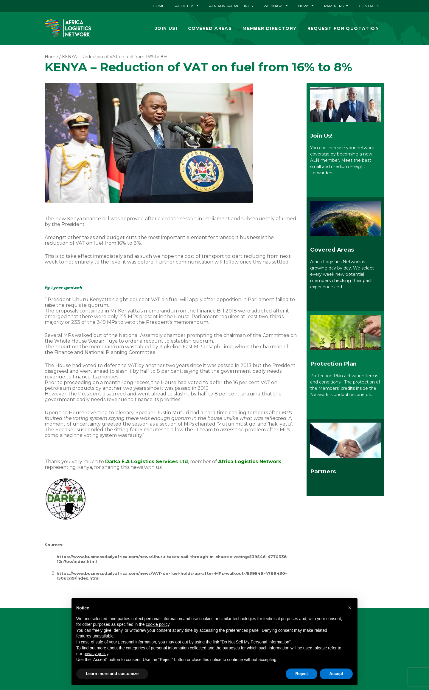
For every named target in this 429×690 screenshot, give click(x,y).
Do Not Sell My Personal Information (255, 642)
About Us (184, 6)
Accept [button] (336, 673)
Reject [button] (301, 673)
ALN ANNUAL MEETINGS (231, 6)
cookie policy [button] (157, 624)
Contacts (369, 6)
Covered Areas (210, 28)
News (303, 6)
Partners (334, 6)
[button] (350, 607)
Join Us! (166, 28)
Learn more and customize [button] (112, 673)
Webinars (273, 6)
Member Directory (269, 28)
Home (158, 6)
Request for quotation (343, 28)
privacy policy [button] (95, 653)
